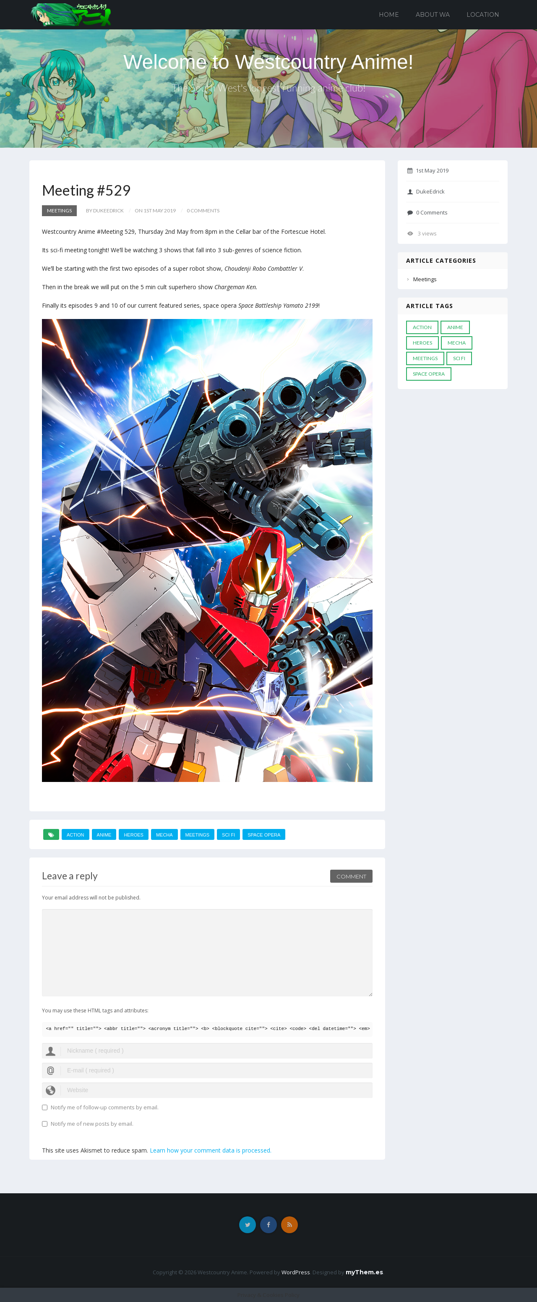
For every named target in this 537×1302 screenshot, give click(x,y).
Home (389, 14)
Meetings (59, 210)
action (75, 834)
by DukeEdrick (105, 210)
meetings (197, 834)
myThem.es (364, 1272)
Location (483, 14)
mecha (164, 834)
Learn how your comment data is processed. (210, 1150)
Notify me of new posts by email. (92, 1123)
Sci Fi (228, 834)
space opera (264, 834)
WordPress (296, 1272)
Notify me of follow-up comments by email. (105, 1107)
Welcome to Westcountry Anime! (268, 62)
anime (104, 834)
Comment (351, 876)
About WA (433, 14)
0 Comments (427, 212)
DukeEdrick (426, 191)
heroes (133, 834)
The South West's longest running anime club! (269, 87)
